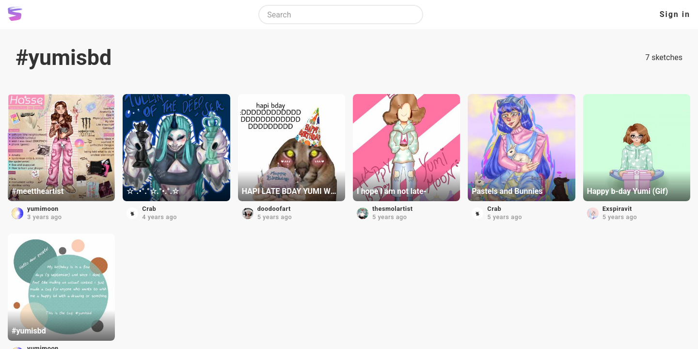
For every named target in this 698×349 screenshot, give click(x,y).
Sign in (675, 14)
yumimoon (43, 208)
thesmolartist (392, 208)
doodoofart (274, 208)
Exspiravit (617, 208)
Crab (149, 208)
